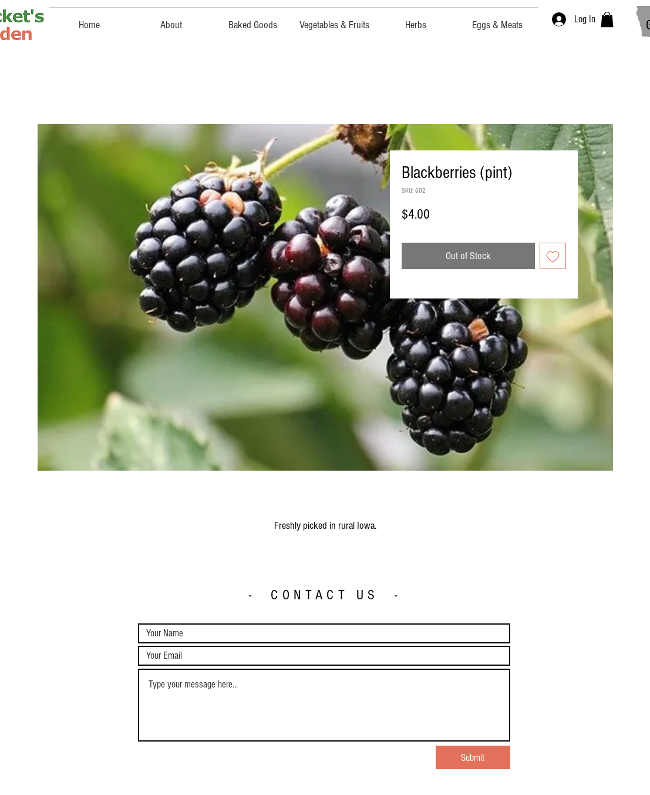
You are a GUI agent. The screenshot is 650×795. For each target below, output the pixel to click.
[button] (607, 19)
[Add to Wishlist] (553, 256)
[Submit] (473, 757)
